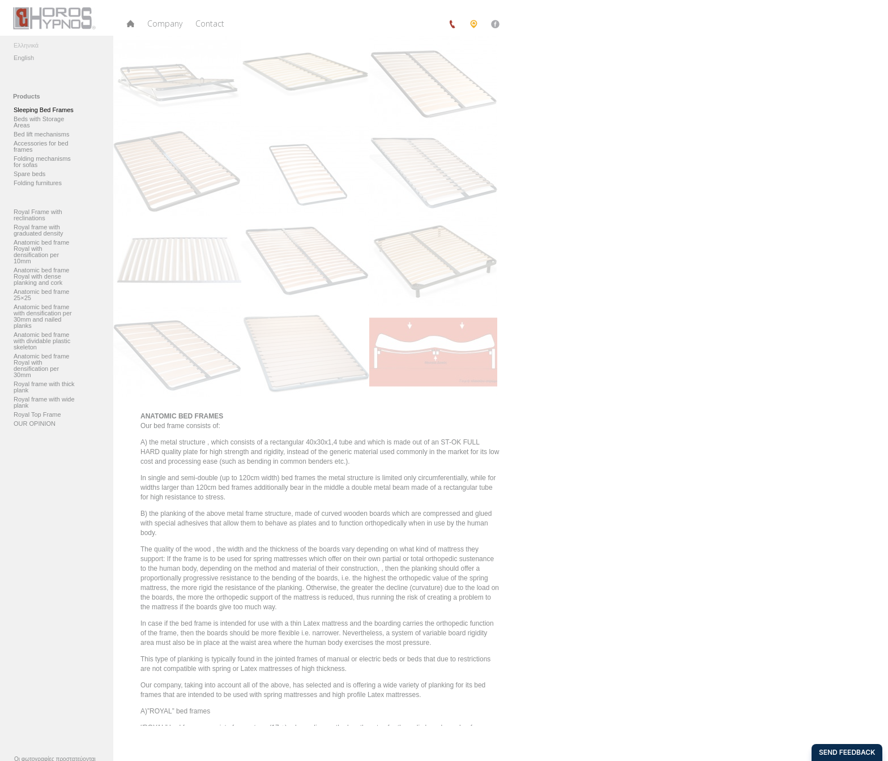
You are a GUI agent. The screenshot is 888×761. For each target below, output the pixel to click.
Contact (209, 23)
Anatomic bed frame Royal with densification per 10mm (41, 252)
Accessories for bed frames (41, 146)
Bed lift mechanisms (41, 134)
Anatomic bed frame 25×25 (41, 295)
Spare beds (29, 174)
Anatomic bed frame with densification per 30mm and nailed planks (43, 316)
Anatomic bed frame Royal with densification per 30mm (41, 365)
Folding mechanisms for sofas (42, 162)
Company (164, 23)
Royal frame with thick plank (44, 387)
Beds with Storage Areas (39, 122)
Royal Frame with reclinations (38, 215)
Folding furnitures (38, 183)
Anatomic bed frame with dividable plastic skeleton (42, 341)
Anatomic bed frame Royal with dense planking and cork (41, 276)
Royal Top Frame (37, 415)
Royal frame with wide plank (44, 402)
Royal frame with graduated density (38, 230)
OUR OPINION (35, 424)
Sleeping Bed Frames (44, 110)
